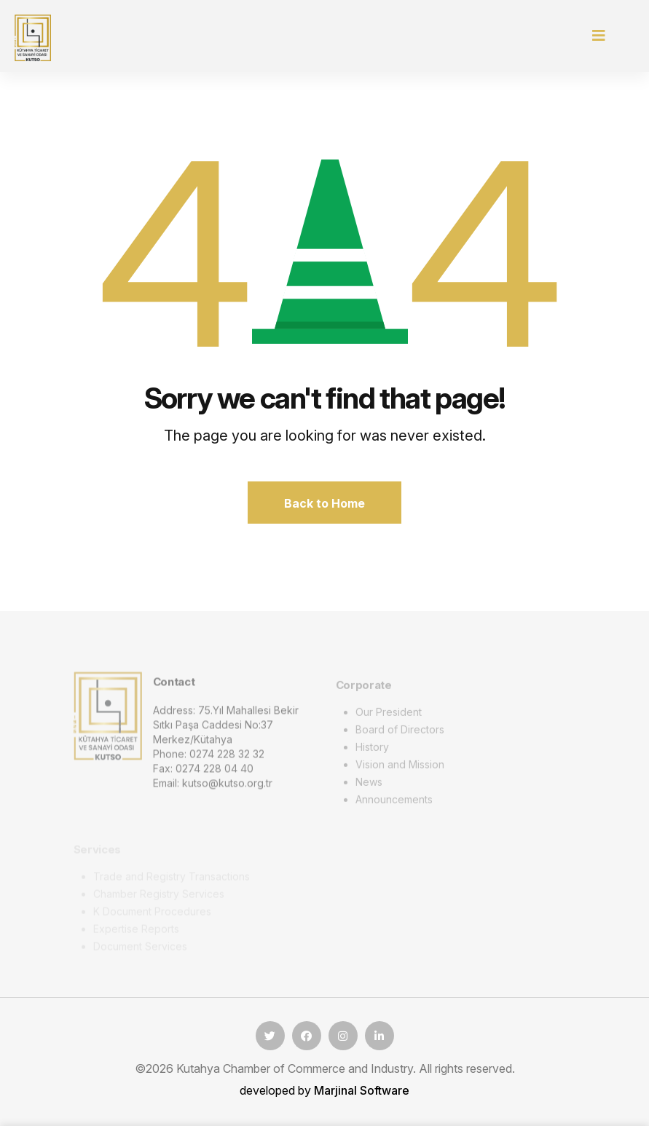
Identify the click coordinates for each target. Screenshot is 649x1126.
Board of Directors (399, 732)
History (372, 750)
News (368, 785)
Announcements (394, 802)
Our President (388, 715)
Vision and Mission (399, 767)
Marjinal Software (361, 1090)
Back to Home (324, 503)
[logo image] (108, 718)
